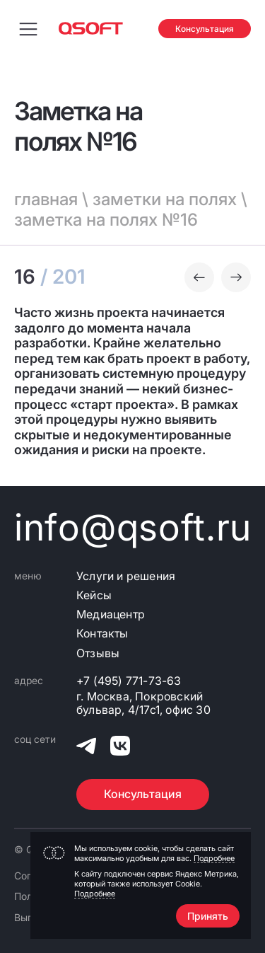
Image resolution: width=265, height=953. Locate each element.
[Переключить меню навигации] (28, 28)
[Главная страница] (91, 28)
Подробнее (214, 858)
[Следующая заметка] (236, 277)
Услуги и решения (125, 576)
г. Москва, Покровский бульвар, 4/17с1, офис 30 (143, 703)
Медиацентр (110, 614)
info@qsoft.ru (132, 527)
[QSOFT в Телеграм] (86, 748)
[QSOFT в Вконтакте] (120, 748)
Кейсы (94, 595)
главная (46, 199)
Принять (207, 916)
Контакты (102, 633)
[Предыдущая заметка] (199, 277)
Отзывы (97, 653)
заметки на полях (165, 199)
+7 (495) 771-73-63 (129, 681)
